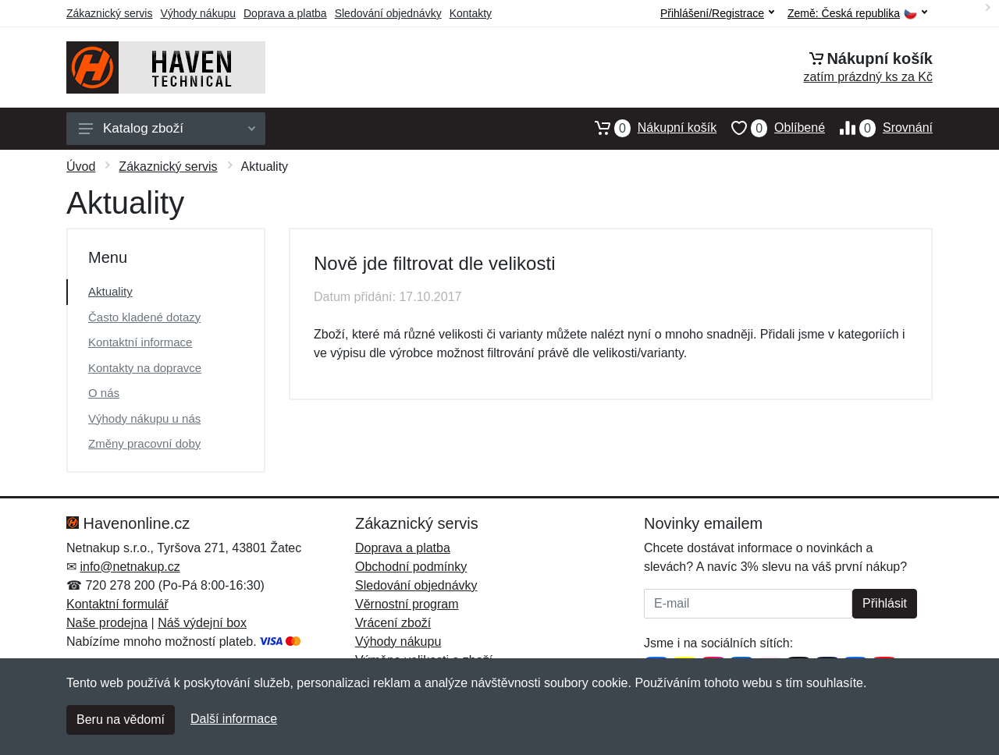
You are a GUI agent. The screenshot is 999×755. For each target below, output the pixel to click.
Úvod (80, 166)
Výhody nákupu (198, 13)
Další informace (233, 718)
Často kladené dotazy (144, 317)
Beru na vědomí (120, 719)
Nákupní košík (648, 128)
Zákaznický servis (109, 13)
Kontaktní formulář (117, 604)
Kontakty (471, 13)
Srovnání (879, 128)
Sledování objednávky (388, 13)
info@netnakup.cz (130, 566)
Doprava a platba (285, 13)
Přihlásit (884, 603)
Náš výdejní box (202, 622)
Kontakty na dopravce (144, 367)
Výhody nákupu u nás (144, 418)
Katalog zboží (167, 128)
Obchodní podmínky (411, 566)
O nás (103, 392)
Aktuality (110, 291)
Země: (857, 13)
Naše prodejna (107, 622)
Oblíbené (770, 128)
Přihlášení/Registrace (717, 13)
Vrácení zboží (393, 622)
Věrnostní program (407, 604)
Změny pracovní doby (144, 443)
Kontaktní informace (140, 342)
